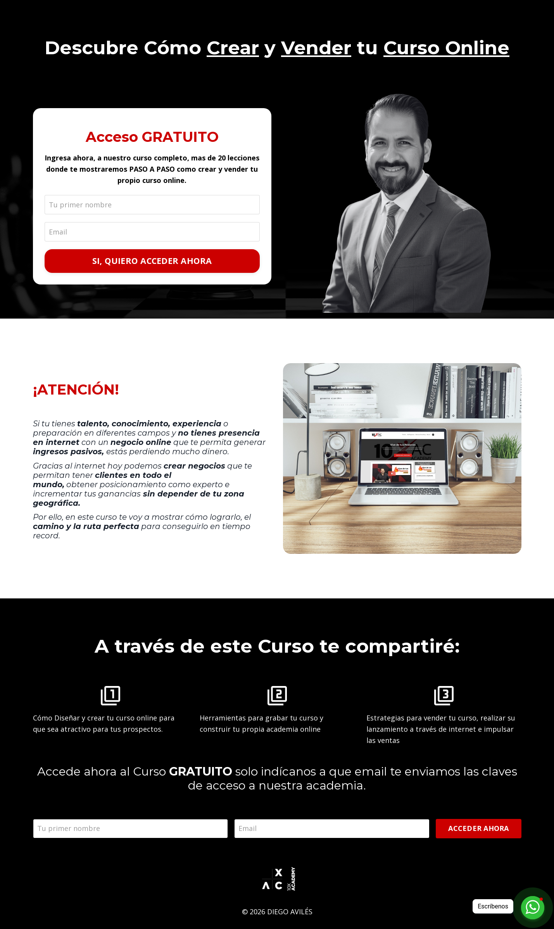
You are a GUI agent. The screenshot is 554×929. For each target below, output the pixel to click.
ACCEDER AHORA (478, 828)
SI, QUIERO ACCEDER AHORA (152, 260)
